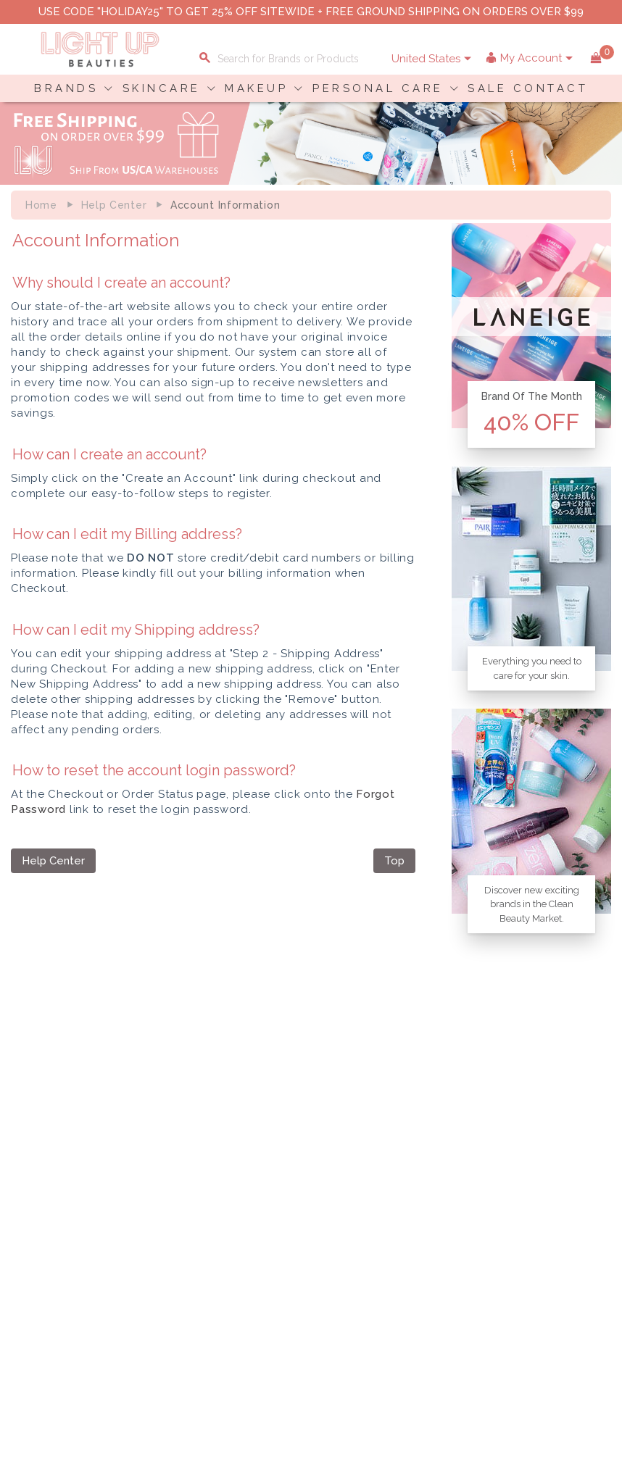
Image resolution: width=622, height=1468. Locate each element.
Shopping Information (533, 1142)
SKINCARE (162, 88)
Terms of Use (290, 1173)
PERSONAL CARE (378, 88)
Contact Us (46, 1173)
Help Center (114, 205)
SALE (487, 88)
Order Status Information (541, 1188)
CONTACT (551, 88)
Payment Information (71, 1158)
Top (394, 860)
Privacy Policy (292, 1158)
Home (41, 205)
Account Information (530, 1203)
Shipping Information (531, 1173)
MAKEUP (256, 88)
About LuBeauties (301, 1142)
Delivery (39, 1142)
